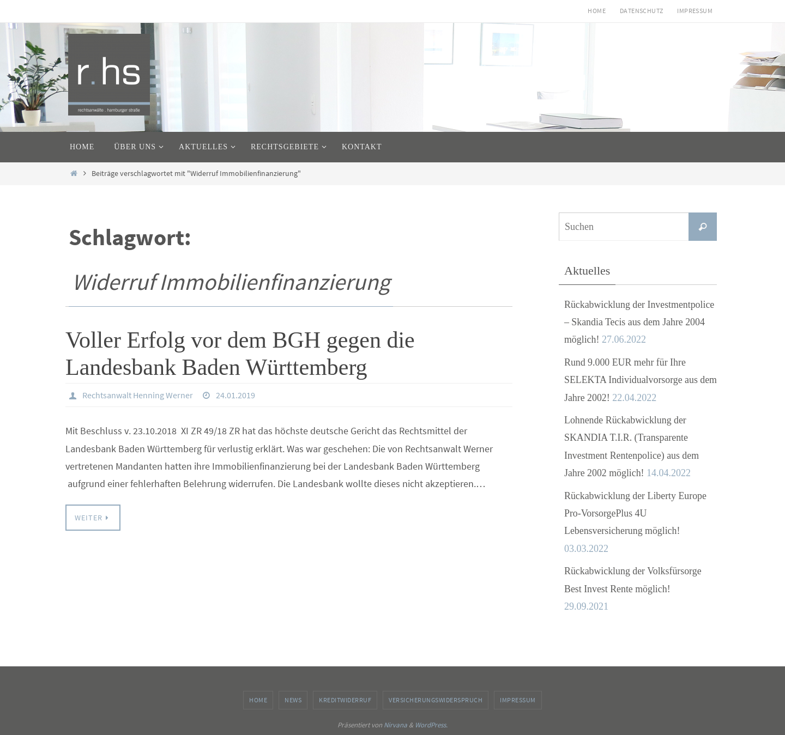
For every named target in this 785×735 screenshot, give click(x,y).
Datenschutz (641, 11)
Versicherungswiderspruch (435, 700)
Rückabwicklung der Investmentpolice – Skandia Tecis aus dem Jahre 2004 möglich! (640, 322)
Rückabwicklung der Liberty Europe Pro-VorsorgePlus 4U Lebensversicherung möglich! (636, 513)
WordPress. (431, 725)
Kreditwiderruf (345, 700)
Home (597, 11)
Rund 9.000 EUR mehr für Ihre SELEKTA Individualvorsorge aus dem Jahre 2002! (631, 380)
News (293, 700)
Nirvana (395, 725)
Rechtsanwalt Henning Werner (137, 395)
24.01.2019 (235, 395)
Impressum (694, 11)
